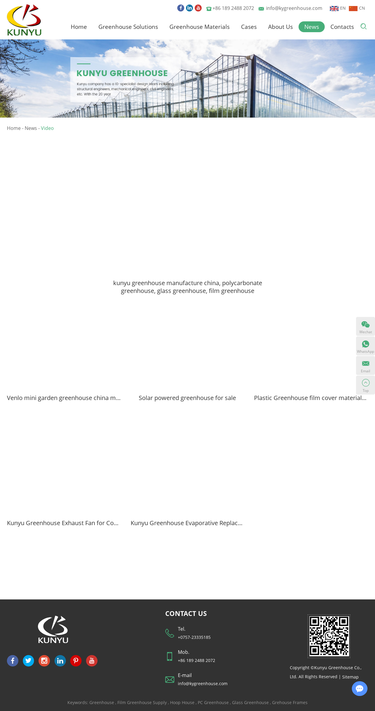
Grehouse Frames (290, 702)
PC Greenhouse (213, 702)
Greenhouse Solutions (128, 27)
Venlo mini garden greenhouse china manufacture (64, 398)
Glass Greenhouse (250, 702)
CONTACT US (186, 613)
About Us (280, 27)
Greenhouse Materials (199, 27)
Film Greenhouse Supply (142, 702)
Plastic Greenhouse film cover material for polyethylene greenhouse (311, 398)
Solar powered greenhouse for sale (187, 398)
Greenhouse (101, 702)
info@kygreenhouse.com (294, 8)
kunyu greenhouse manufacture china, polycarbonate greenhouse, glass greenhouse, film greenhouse (187, 286)
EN (338, 8)
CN (357, 8)
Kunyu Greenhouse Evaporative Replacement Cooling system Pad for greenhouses (188, 523)
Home (79, 27)
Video (47, 128)
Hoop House (182, 702)
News (311, 27)
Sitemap (350, 677)
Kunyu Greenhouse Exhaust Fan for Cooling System (64, 523)
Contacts (342, 27)
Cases (249, 27)
